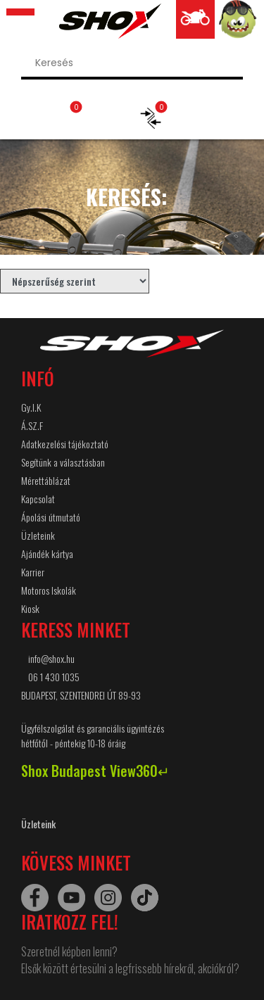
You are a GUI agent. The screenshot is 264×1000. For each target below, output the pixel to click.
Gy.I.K (31, 407)
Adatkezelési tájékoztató (64, 443)
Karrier (32, 571)
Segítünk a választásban (63, 462)
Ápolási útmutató (50, 517)
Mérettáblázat (45, 480)
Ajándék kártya (47, 553)
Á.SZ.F (32, 425)
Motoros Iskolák (48, 590)
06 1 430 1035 (54, 676)
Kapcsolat (38, 498)
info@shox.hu (51, 658)
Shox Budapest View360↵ (95, 770)
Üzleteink (38, 535)
